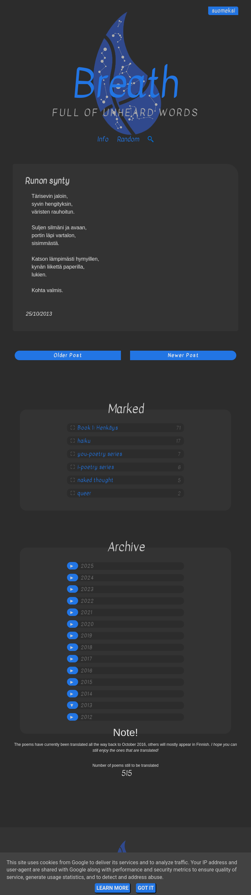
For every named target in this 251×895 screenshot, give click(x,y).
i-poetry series (95, 467)
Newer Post (183, 355)
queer (84, 493)
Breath (125, 83)
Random (128, 139)
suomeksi (223, 11)
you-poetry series (99, 454)
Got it (146, 888)
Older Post (68, 355)
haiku (84, 441)
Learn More (112, 888)
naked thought (95, 480)
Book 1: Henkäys (97, 428)
